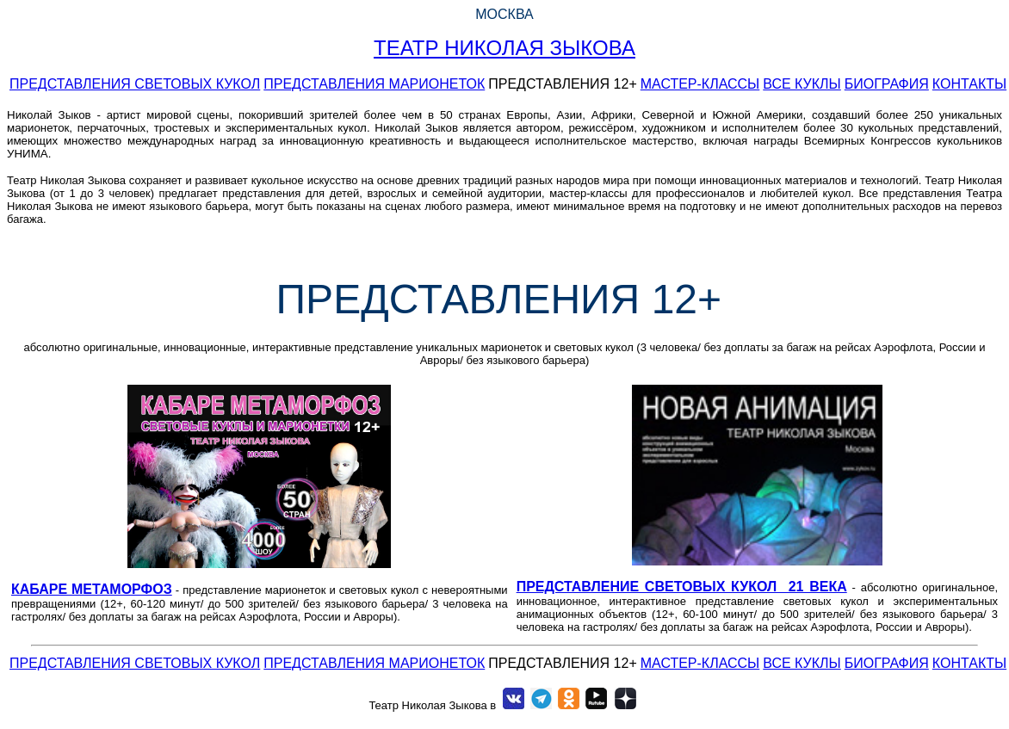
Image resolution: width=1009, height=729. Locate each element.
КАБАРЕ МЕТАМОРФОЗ (91, 589)
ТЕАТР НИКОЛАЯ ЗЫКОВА (504, 47)
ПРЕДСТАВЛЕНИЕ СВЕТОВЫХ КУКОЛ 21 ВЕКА (682, 586)
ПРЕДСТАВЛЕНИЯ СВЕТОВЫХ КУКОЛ (134, 84)
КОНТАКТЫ (969, 84)
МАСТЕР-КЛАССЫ (700, 84)
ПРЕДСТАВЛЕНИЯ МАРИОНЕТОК (374, 84)
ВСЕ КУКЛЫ (801, 84)
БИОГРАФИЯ (887, 84)
